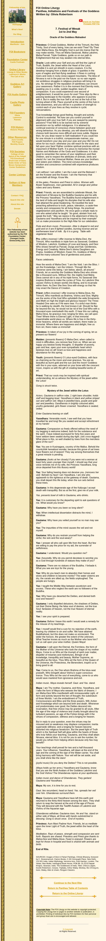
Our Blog (17, 34)
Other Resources (17, 137)
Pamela (17, 120)
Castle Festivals (17, 62)
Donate (17, 208)
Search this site (17, 200)
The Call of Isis (17, 76)
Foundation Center (17, 59)
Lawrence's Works (17, 74)
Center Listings (17, 174)
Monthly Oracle (17, 144)
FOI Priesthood (17, 158)
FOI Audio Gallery (17, 94)
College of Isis (17, 154)
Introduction (17, 42)
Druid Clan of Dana (17, 161)
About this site (17, 204)
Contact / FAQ (17, 195)
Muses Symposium (17, 165)
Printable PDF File (91, 24)
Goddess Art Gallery (17, 85)
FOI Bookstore (17, 52)
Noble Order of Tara (17, 163)
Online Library (17, 69)
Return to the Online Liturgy (67, 893)
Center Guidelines (17, 167)
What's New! (17, 29)
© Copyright (68, 929)
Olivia (17, 115)
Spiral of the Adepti (17, 156)
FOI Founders (17, 113)
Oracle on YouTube (89, 22)
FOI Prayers (17, 142)
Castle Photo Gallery (17, 103)
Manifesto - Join (17, 44)
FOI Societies (17, 151)
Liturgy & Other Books (17, 72)
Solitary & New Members (17, 183)
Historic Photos (17, 130)
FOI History (17, 127)
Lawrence (17, 117)
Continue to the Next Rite (68, 883)
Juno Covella (17, 140)
